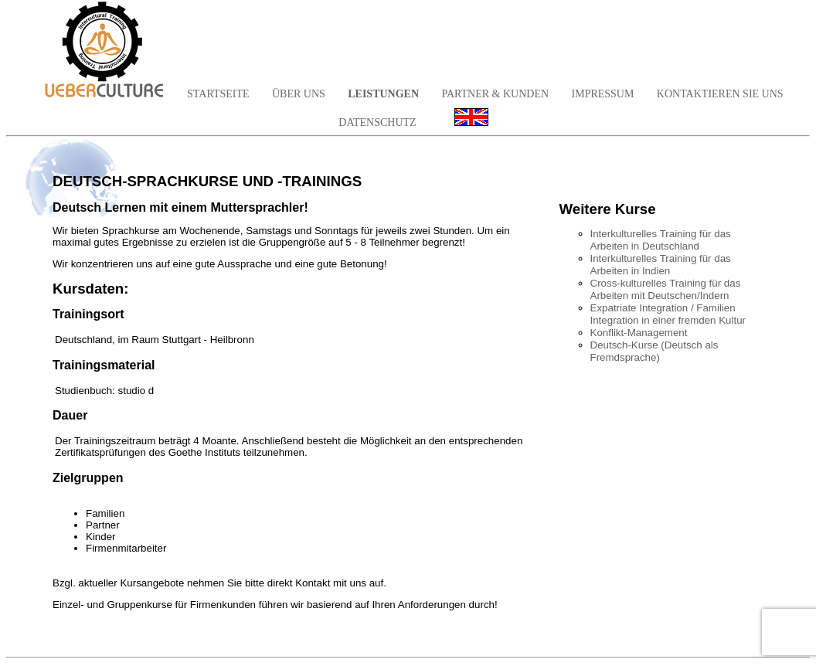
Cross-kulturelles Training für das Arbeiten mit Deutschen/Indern (665, 289)
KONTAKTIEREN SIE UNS (720, 94)
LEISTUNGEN (383, 94)
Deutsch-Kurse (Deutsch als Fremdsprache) (654, 351)
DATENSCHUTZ (377, 122)
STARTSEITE (218, 94)
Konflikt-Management (639, 332)
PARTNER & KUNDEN (495, 94)
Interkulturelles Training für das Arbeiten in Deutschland (660, 240)
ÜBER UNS (298, 94)
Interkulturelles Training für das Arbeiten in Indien (660, 265)
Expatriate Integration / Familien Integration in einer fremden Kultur (668, 314)
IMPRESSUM (603, 94)
